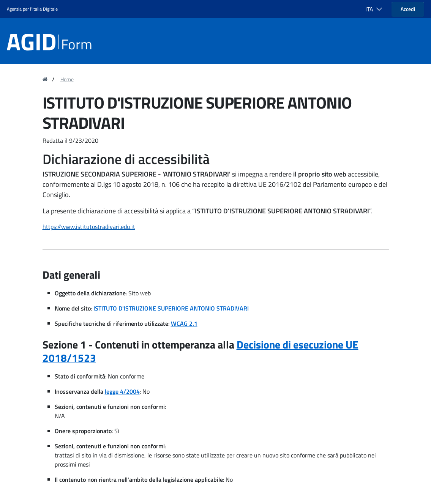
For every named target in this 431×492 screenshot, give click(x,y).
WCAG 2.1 (184, 323)
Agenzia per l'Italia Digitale (32, 9)
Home (67, 79)
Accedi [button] (408, 9)
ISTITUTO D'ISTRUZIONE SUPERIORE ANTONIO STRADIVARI (171, 308)
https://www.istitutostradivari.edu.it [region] (89, 226)
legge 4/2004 (122, 391)
